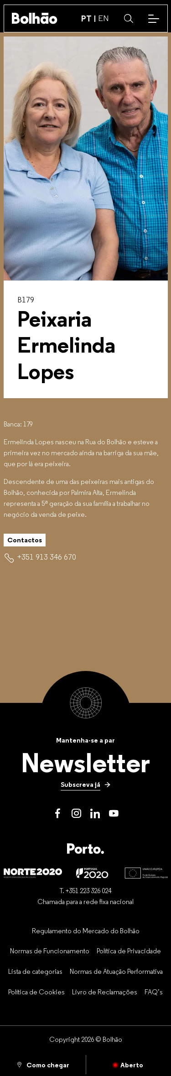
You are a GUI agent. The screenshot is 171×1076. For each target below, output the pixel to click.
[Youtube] (113, 813)
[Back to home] (34, 18)
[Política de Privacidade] (129, 951)
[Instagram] (76, 813)
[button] (129, 19)
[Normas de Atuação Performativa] (116, 971)
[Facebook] (57, 813)
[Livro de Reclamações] (104, 992)
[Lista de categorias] (35, 971)
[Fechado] (128, 1064)
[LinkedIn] (95, 813)
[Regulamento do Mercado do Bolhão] (86, 930)
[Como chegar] (43, 1064)
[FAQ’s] (154, 992)
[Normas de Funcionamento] (49, 951)
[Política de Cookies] (36, 992)
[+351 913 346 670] (46, 557)
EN (103, 18)
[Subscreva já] (86, 784)
